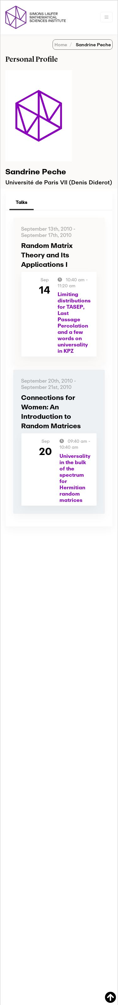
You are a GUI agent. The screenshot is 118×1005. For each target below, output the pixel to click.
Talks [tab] (21, 202)
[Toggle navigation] (106, 17)
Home (60, 44)
